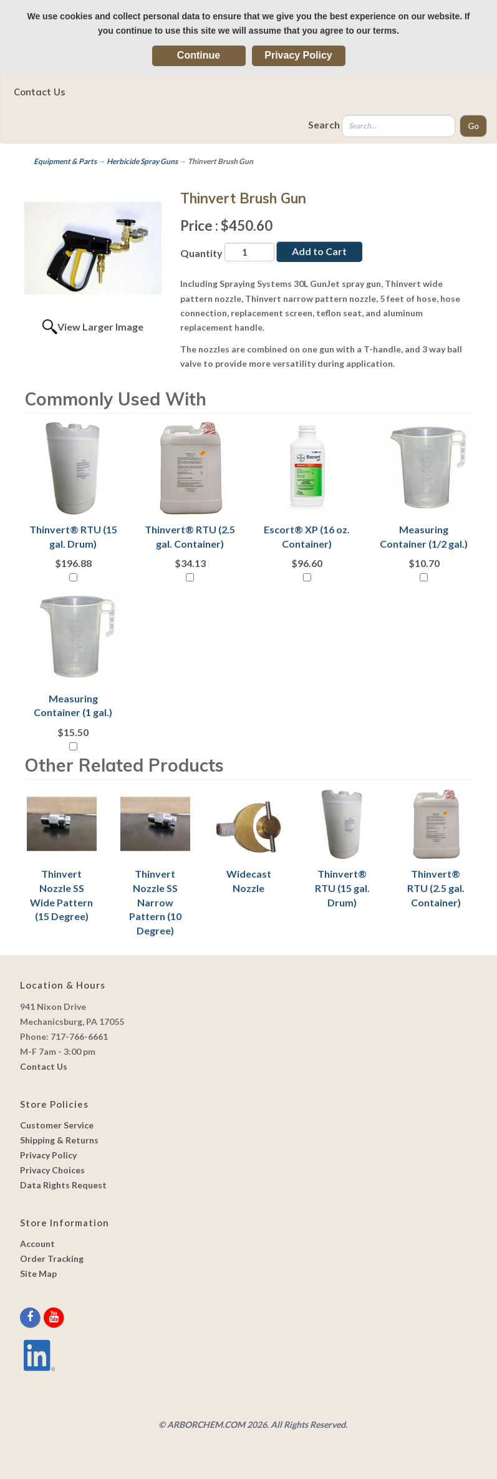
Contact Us (39, 92)
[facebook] (31, 1317)
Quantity (201, 253)
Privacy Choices (52, 1170)
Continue (198, 55)
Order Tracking (52, 1258)
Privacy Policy (298, 55)
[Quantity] (249, 252)
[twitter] (43, 1317)
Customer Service (57, 1125)
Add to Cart (319, 251)
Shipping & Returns (59, 1140)
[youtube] (54, 1317)
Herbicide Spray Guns (142, 161)
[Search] (398, 126)
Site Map (38, 1273)
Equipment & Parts (65, 161)
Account (37, 1243)
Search (324, 124)
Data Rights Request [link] (63, 1185)
